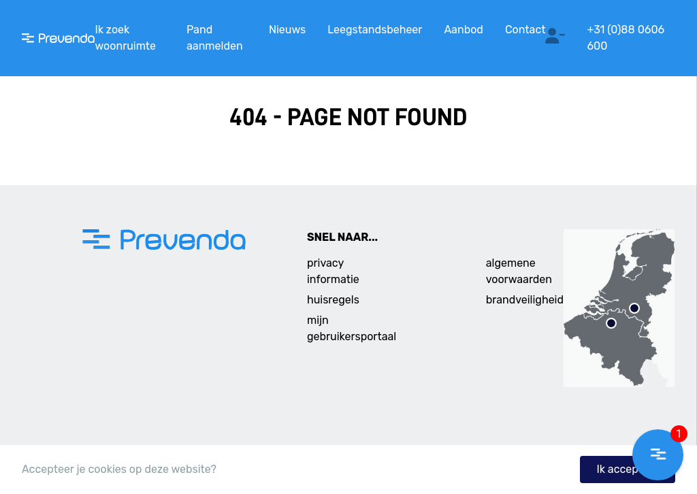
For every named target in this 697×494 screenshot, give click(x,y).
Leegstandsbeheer (374, 29)
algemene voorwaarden (519, 271)
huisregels (333, 299)
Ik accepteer (627, 469)
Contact (525, 29)
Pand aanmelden (215, 37)
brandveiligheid (525, 299)
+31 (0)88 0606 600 (625, 37)
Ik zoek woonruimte (125, 37)
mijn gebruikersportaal (351, 328)
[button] (657, 454)
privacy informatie (333, 271)
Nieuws (287, 29)
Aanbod (463, 29)
